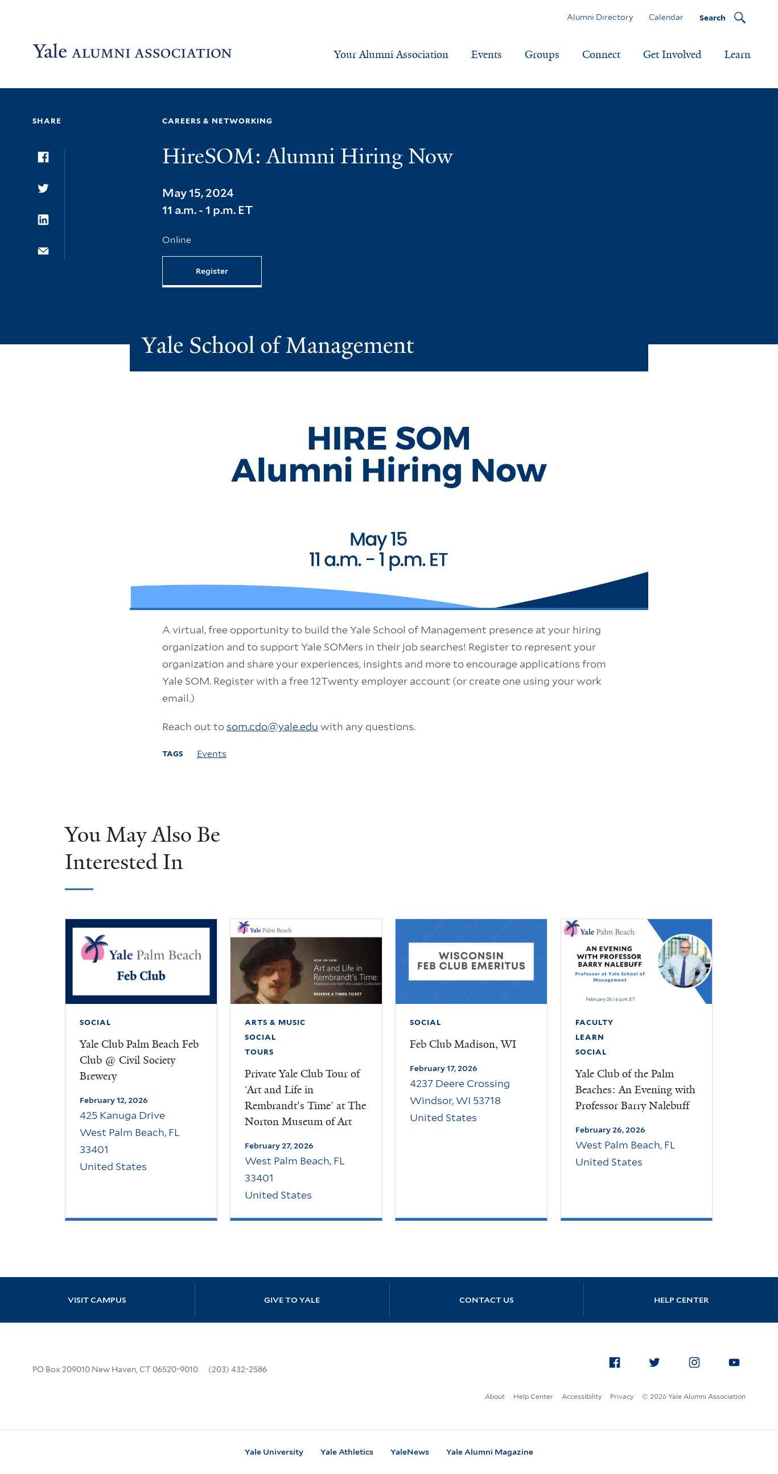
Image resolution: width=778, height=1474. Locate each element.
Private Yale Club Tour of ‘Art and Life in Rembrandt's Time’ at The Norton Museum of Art (305, 1098)
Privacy (621, 1396)
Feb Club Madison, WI (463, 1044)
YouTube (737, 1360)
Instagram (697, 1360)
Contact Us (486, 1299)
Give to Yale (292, 1299)
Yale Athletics (346, 1451)
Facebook (618, 1360)
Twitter (657, 1360)
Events (486, 54)
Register (212, 270)
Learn (738, 54)
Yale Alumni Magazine (489, 1451)
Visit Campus (97, 1299)
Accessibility (582, 1396)
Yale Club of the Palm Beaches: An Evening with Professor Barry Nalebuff (635, 1090)
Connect (601, 54)
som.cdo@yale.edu (272, 726)
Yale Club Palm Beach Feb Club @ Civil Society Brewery (139, 1060)
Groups (542, 54)
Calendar (666, 17)
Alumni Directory (600, 17)
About (495, 1396)
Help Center (681, 1299)
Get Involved (672, 54)
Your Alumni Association (391, 54)
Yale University (274, 1451)
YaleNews (409, 1451)
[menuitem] (614, 1362)
